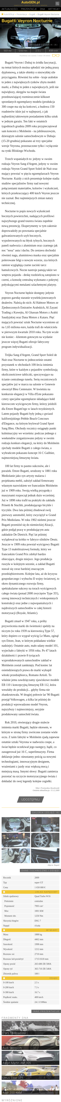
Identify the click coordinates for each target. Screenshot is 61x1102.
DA (42, 9)
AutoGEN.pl (9, 14)
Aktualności (10, 9)
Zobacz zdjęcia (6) (44, 44)
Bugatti (32, 14)
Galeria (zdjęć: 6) (45, 812)
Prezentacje (29, 9)
